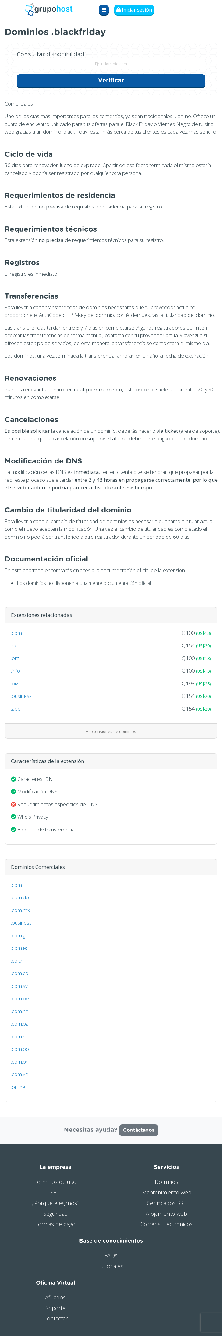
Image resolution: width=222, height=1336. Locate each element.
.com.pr (19, 1061)
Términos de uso (55, 1181)
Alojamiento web (166, 1213)
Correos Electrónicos (166, 1224)
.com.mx (20, 910)
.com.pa (20, 1023)
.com (16, 632)
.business (21, 695)
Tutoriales (111, 1266)
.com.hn (19, 1011)
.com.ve (19, 1074)
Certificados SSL (166, 1203)
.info (15, 670)
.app (16, 708)
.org (15, 658)
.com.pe (20, 998)
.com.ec (19, 947)
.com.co (19, 973)
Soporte (55, 1308)
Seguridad (55, 1213)
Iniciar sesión (134, 9)
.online (18, 1086)
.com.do (20, 897)
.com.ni (18, 1036)
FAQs (111, 1255)
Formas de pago (55, 1224)
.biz (14, 683)
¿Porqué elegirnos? (55, 1203)
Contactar (56, 1318)
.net (15, 645)
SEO (55, 1192)
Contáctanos (138, 1130)
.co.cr (17, 960)
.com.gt (19, 935)
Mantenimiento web (166, 1192)
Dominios (166, 1181)
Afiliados (55, 1297)
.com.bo (20, 1048)
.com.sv (19, 985)
